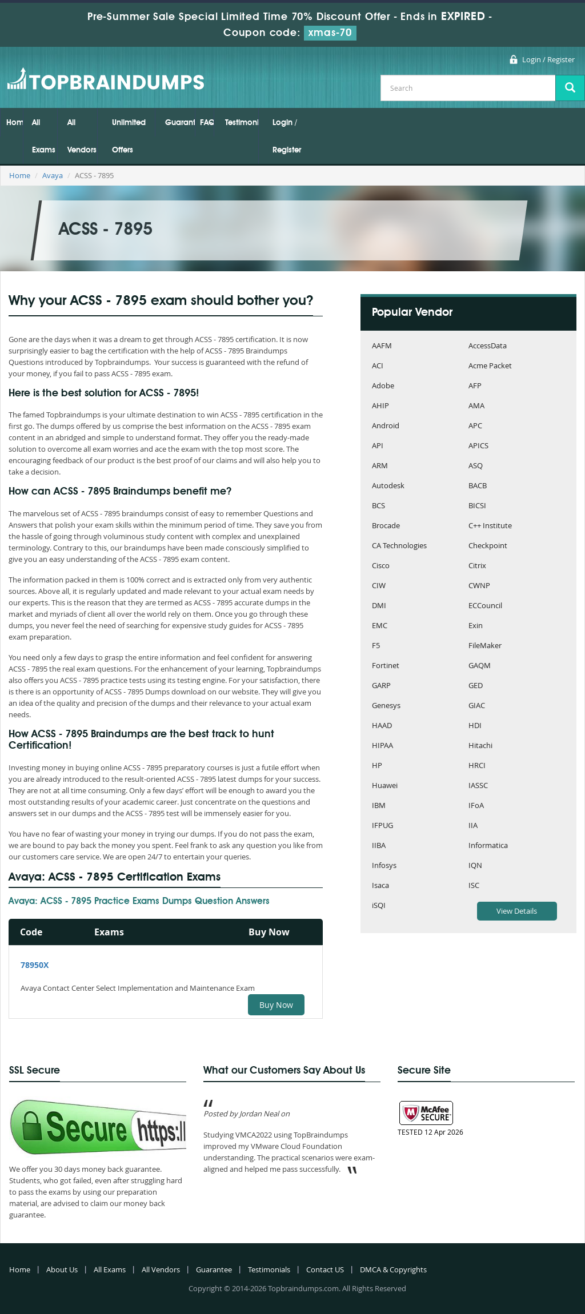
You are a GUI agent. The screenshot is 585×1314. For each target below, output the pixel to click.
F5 (376, 646)
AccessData (487, 346)
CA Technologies (399, 546)
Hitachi (480, 746)
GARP (381, 686)
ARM (380, 466)
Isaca (380, 886)
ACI (377, 366)
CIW (379, 586)
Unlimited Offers (129, 136)
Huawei (385, 786)
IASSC (478, 786)
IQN (475, 866)
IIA (473, 826)
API (377, 446)
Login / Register (548, 59)
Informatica (488, 846)
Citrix (477, 566)
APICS (478, 446)
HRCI (477, 766)
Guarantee (180, 123)
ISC (473, 886)
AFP (475, 386)
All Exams (43, 136)
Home (14, 123)
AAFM (382, 346)
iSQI (379, 906)
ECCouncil (485, 606)
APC (475, 426)
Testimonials (241, 123)
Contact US (325, 1269)
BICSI (477, 506)
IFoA (476, 806)
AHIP (380, 406)
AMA (476, 406)
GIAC (476, 706)
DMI (379, 606)
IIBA (379, 846)
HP (377, 766)
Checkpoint (487, 546)
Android (385, 426)
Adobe (383, 386)
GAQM (479, 666)
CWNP (479, 586)
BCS (378, 506)
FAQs (207, 123)
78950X (35, 964)
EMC (379, 626)
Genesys (386, 706)
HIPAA (382, 746)
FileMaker (485, 646)
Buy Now (276, 1004)
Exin (475, 626)
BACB (477, 486)
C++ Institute (490, 526)
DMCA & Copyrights (393, 1269)
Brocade (386, 526)
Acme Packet (490, 366)
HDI (475, 726)
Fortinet (385, 666)
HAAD (382, 726)
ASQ (475, 466)
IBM (379, 806)
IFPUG (382, 826)
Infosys (384, 866)
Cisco (381, 566)
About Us (62, 1269)
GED (475, 686)
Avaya (52, 175)
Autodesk (388, 486)
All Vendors (82, 136)
